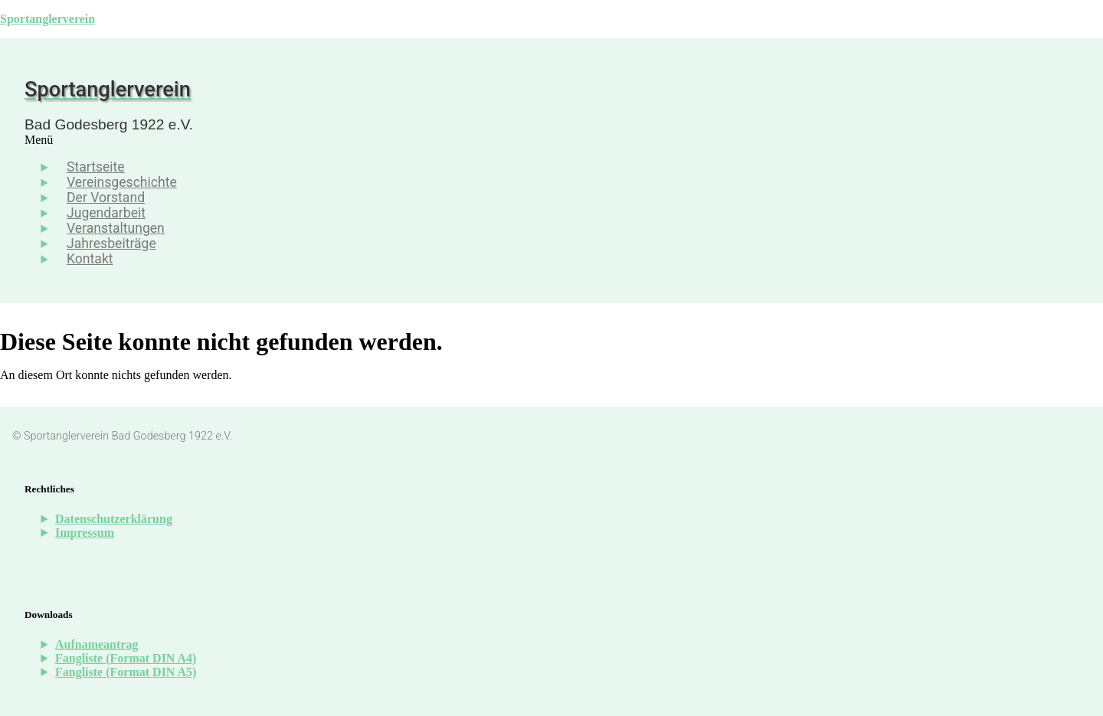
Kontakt (90, 258)
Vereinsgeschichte (122, 182)
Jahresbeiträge (111, 243)
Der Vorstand (106, 197)
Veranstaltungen (116, 228)
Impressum (84, 532)
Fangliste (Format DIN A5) (125, 671)
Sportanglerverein (47, 18)
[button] (420, 140)
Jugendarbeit (106, 213)
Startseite (96, 167)
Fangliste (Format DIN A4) (125, 658)
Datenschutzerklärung (113, 518)
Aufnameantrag (96, 644)
